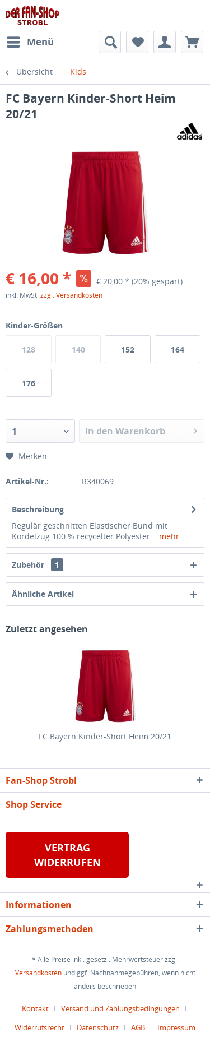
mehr (168, 536)
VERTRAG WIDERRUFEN (67, 855)
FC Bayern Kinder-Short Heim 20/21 (105, 736)
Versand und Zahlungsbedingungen (120, 1008)
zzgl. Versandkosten (71, 295)
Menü (30, 40)
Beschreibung (38, 509)
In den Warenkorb (141, 429)
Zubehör (37, 564)
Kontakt (35, 1008)
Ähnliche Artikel (43, 594)
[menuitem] (29, 42)
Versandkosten (38, 973)
